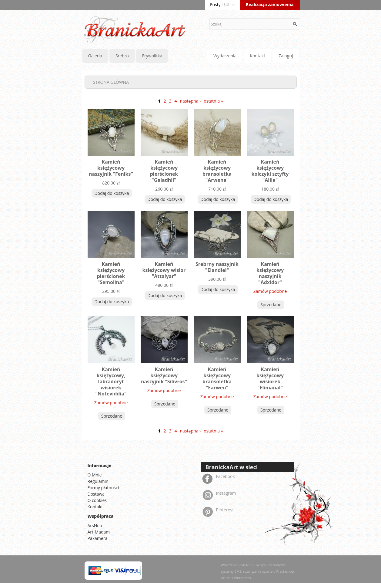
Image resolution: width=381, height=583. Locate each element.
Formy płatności (103, 487)
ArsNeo (95, 525)
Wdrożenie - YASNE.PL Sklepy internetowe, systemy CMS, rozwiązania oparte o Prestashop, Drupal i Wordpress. (258, 571)
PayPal (108, 570)
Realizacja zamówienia (270, 4)
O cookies (97, 500)
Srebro (122, 56)
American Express (133, 570)
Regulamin (98, 481)
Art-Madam (99, 532)
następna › (190, 101)
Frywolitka (152, 56)
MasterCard (96, 570)
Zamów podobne (270, 291)
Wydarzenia (224, 56)
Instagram (226, 493)
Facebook (225, 476)
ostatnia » (213, 101)
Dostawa (96, 494)
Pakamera (98, 538)
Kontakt (257, 56)
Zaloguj (286, 56)
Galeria (95, 56)
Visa (120, 570)
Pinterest (225, 510)
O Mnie (95, 475)
